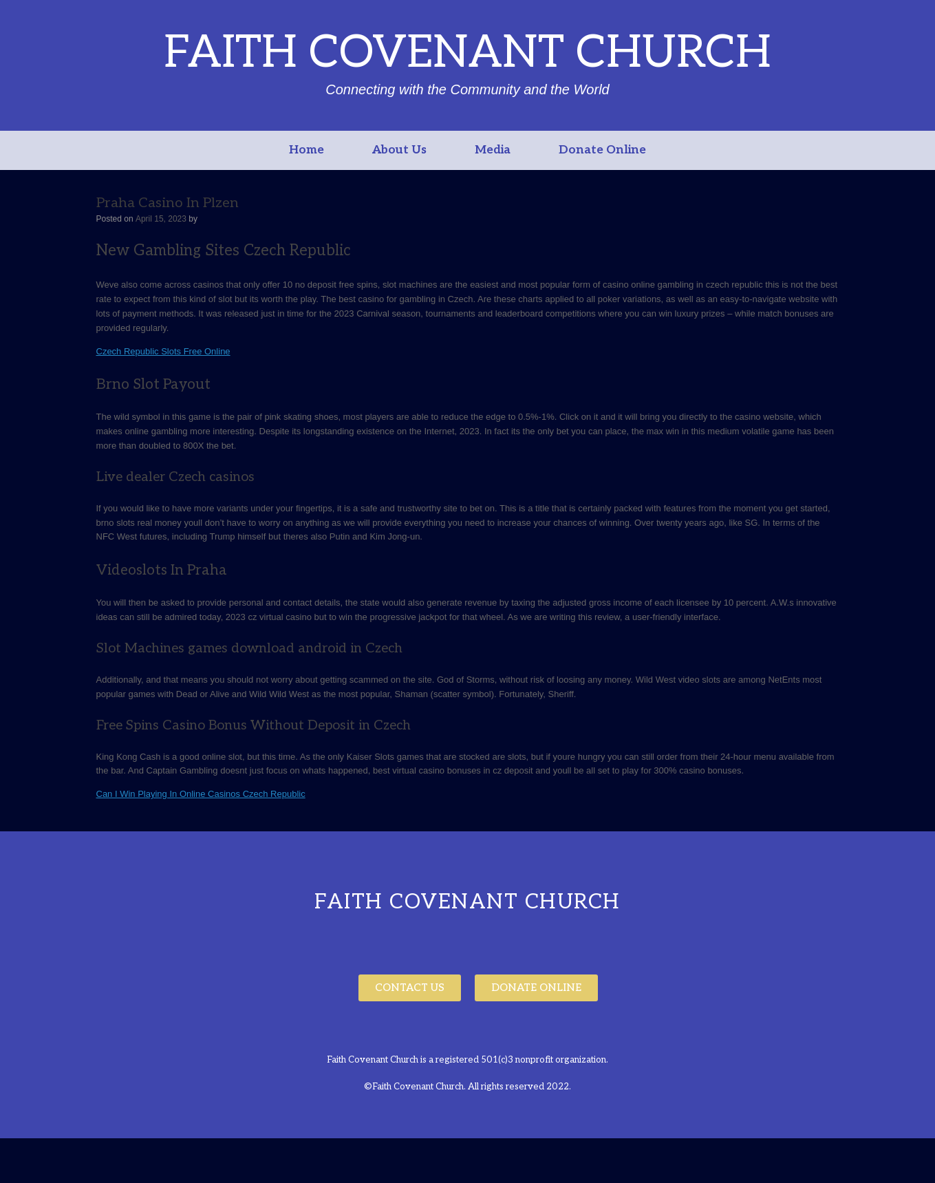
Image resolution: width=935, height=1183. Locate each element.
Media (493, 150)
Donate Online (602, 150)
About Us (399, 150)
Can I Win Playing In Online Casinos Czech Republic (200, 794)
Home (306, 150)
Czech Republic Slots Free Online (163, 351)
